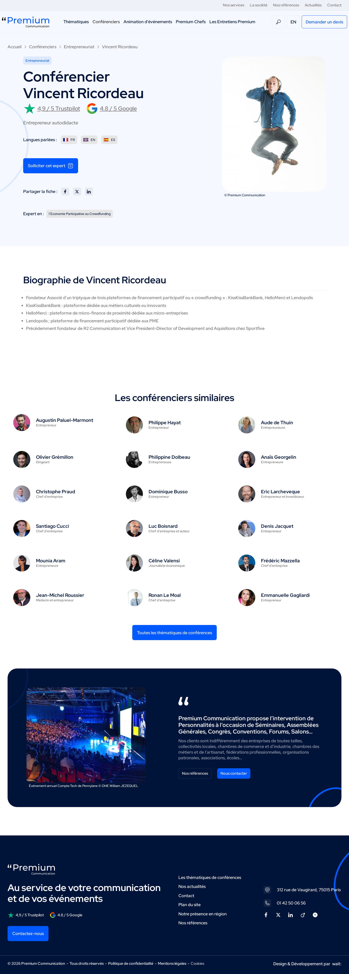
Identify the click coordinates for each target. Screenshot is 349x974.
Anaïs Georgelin (278, 457)
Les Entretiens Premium (232, 21)
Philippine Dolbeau (169, 457)
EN (293, 22)
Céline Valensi (164, 561)
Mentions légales (172, 963)
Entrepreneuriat (79, 46)
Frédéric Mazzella (280, 561)
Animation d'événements (148, 21)
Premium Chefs (191, 21)
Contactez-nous (28, 933)
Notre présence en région (202, 914)
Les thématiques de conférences (209, 877)
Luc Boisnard (163, 526)
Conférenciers (106, 21)
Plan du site (189, 904)
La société (258, 5)
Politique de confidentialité (130, 963)
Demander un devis (324, 22)
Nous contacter (234, 773)
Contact (334, 5)
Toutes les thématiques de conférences (174, 632)
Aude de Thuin (277, 422)
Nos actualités (192, 886)
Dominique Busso (168, 492)
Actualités (313, 5)
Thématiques (76, 21)
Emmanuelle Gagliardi (285, 595)
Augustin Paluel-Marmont (64, 420)
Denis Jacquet (277, 526)
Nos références (286, 5)
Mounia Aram (50, 561)
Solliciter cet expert (50, 166)
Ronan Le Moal (165, 595)
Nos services (233, 5)
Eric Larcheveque (280, 492)
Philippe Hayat (165, 422)
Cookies (197, 963)
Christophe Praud (55, 492)
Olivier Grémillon (54, 457)
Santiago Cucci (52, 526)
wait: (336, 963)
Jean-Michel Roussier (60, 595)
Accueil (15, 46)
